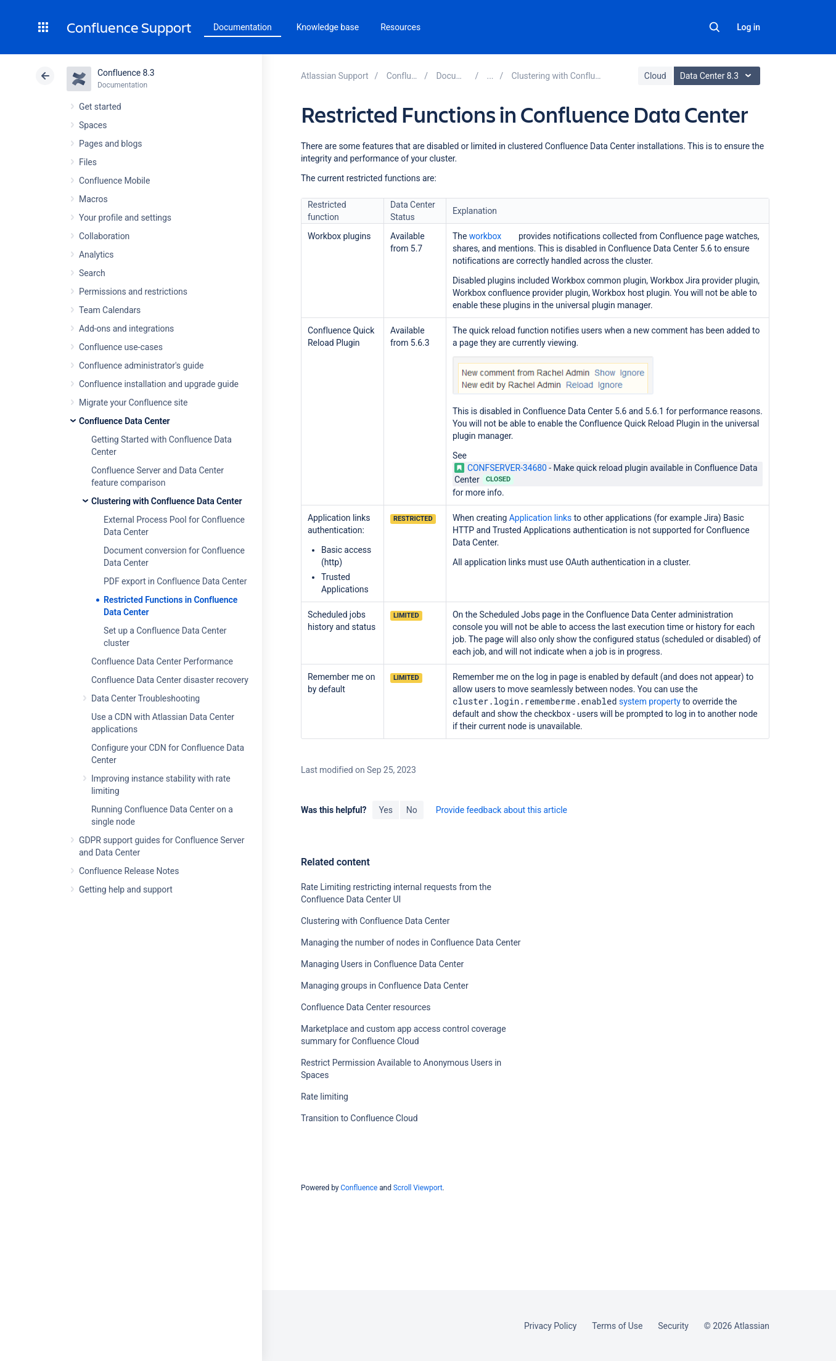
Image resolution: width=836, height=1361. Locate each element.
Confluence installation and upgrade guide (159, 384)
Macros (93, 199)
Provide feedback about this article (501, 810)
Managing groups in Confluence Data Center (385, 986)
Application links (540, 518)
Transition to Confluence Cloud (359, 1118)
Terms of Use (617, 1326)
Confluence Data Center (124, 421)
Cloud (655, 76)
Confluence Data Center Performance (162, 661)
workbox (485, 236)
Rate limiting (324, 1096)
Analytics (96, 255)
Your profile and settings (125, 218)
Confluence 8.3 (126, 73)
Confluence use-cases (121, 347)
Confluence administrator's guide (141, 365)
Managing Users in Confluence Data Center (382, 964)
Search (714, 27)
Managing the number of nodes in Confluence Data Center (411, 942)
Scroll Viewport (418, 1187)
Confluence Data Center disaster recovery (169, 680)
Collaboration (104, 236)
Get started (100, 107)
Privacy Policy (550, 1326)
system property (650, 701)
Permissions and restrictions (133, 291)
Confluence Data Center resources (365, 1007)
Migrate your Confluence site (133, 402)
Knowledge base (328, 27)
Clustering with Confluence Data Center (166, 501)
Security (673, 1326)
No (411, 810)
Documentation (242, 27)
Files (88, 162)
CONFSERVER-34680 (500, 468)
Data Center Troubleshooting (145, 698)
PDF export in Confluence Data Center (175, 581)
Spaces (93, 125)
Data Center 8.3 (718, 76)
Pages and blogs (110, 144)
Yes (385, 810)
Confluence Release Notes (129, 871)
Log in (748, 27)
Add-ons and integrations (126, 328)
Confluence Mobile (114, 181)
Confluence (358, 1187)
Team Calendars (110, 310)
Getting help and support (126, 889)
